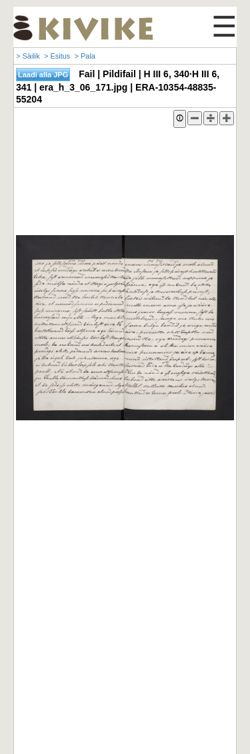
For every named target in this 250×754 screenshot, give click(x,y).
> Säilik (28, 56)
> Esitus (57, 56)
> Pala (84, 56)
